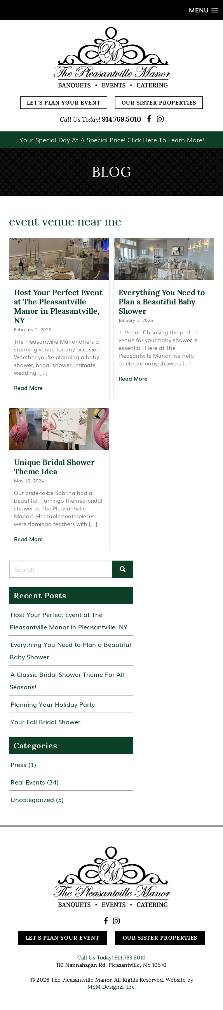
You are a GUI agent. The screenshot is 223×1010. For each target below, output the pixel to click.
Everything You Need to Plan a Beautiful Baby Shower (70, 650)
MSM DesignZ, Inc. (111, 986)
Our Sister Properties (159, 102)
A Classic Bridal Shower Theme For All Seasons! (67, 680)
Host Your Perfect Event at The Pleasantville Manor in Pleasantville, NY (68, 620)
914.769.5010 (121, 119)
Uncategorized (32, 799)
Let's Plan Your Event (64, 102)
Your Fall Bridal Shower (45, 721)
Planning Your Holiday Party (52, 704)
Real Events (27, 781)
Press (18, 764)
